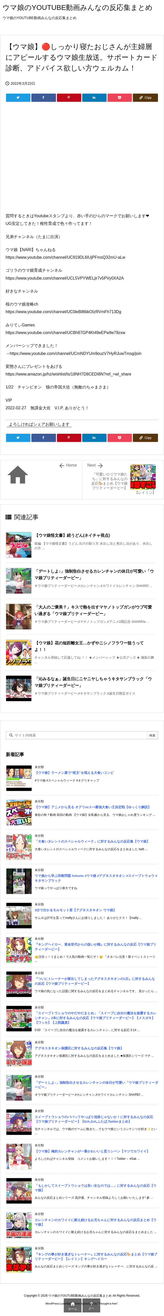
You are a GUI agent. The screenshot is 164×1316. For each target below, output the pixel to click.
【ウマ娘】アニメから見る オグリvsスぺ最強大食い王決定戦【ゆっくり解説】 (93, 807)
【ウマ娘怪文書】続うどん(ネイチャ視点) (72, 535)
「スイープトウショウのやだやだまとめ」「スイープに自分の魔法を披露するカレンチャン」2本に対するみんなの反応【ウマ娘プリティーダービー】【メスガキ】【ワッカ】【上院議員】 (95, 1017)
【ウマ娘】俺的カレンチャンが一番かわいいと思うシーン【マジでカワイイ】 (92, 1151)
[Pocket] (120, 98)
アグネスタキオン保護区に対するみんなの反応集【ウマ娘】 (79, 1048)
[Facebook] (43, 98)
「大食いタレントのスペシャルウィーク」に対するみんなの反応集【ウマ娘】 (92, 841)
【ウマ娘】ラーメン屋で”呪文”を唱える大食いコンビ (74, 773)
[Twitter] (18, 98)
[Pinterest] (69, 98)
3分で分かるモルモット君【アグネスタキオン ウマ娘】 (75, 910)
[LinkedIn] (94, 98)
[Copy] (145, 98)
